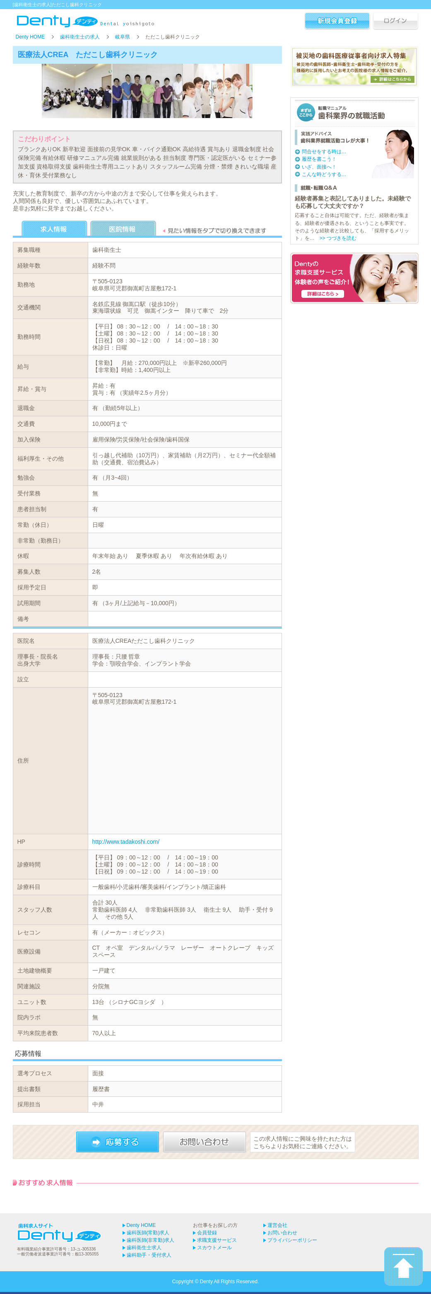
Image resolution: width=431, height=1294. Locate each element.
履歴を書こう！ (319, 159)
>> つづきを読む (338, 238)
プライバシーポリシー (292, 1240)
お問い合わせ (204, 1142)
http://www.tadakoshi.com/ (126, 841)
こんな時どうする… (324, 174)
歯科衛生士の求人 (80, 37)
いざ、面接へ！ (319, 167)
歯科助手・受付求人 (149, 1255)
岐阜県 (122, 37)
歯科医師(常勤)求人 (148, 1233)
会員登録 (207, 1233)
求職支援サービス (217, 1240)
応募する (117, 1142)
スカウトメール (214, 1248)
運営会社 (277, 1225)
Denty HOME (30, 37)
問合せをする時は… (324, 152)
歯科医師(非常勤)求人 (151, 1240)
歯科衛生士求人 (144, 1248)
